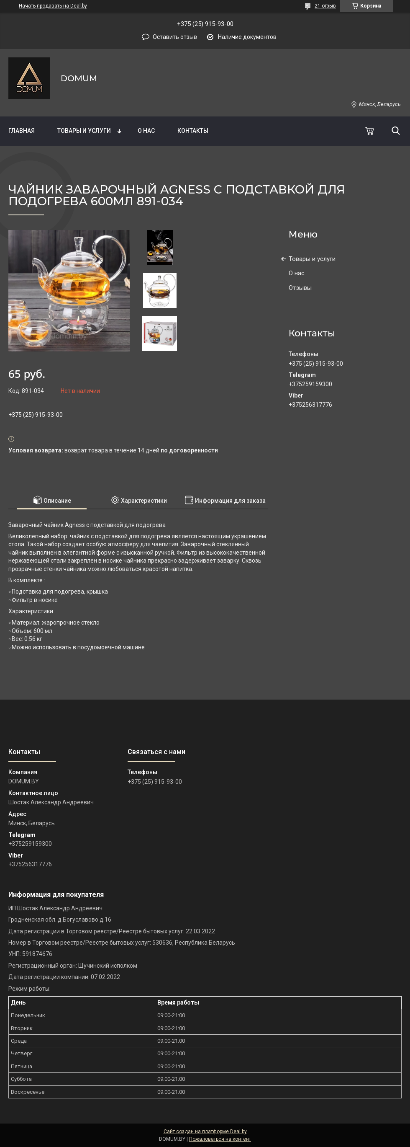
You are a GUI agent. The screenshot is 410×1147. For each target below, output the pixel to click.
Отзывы (300, 288)
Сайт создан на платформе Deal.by (205, 1131)
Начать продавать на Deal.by (53, 6)
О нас (146, 130)
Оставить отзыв (175, 37)
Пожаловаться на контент (220, 1139)
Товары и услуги (84, 130)
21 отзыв (325, 6)
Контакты (192, 130)
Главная (21, 130)
